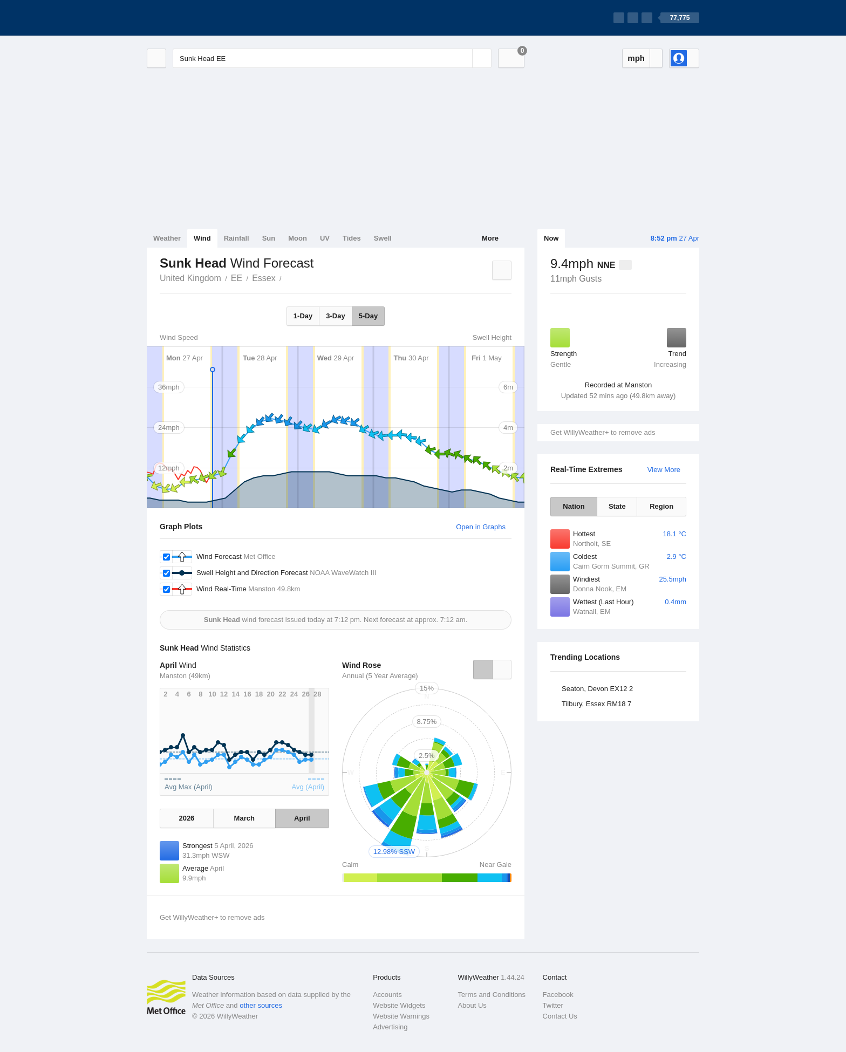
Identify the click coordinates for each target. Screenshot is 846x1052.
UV (325, 238)
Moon (297, 238)
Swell (383, 238)
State (617, 506)
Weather (167, 238)
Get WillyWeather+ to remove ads (602, 432)
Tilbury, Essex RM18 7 (596, 704)
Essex (264, 278)
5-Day (368, 316)
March (244, 818)
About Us (472, 1005)
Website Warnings (401, 1016)
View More (663, 470)
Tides (352, 238)
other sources (261, 1005)
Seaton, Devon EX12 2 (597, 689)
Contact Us (560, 1016)
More (490, 238)
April (302, 818)
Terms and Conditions (492, 994)
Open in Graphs (481, 527)
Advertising (390, 1027)
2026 (186, 818)
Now (551, 238)
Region (661, 506)
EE (236, 278)
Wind (202, 238)
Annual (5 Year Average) (380, 676)
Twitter (553, 1005)
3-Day (335, 316)
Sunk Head (287, 277)
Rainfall (236, 238)
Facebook (558, 994)
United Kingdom (190, 278)
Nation (573, 506)
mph (636, 58)
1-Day (303, 316)
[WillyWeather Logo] (197, 17)
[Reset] (463, 58)
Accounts (387, 994)
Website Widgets (399, 1005)
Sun (269, 238)
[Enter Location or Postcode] (332, 58)
